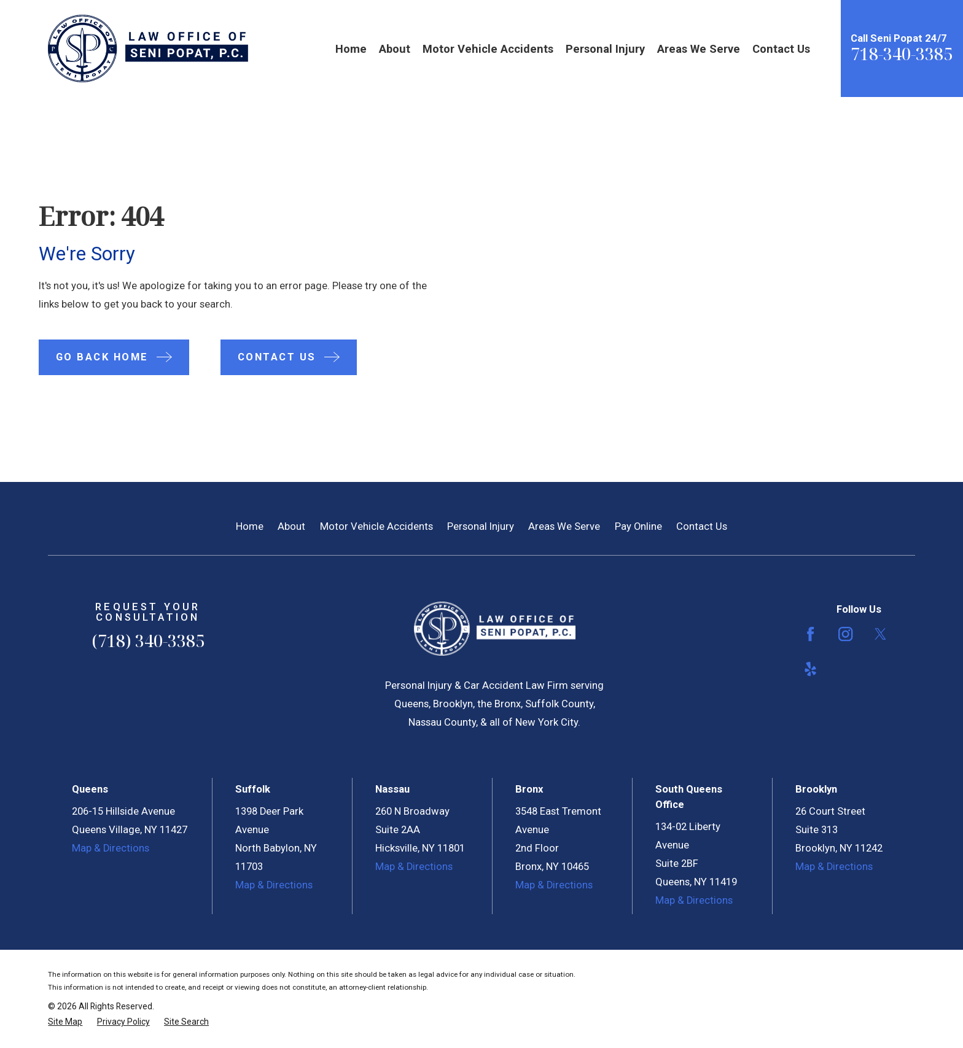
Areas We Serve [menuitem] (698, 48)
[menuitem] (65, 1022)
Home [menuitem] (351, 48)
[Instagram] (845, 634)
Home (249, 526)
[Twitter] (880, 634)
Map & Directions (110, 848)
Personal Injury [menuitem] (605, 48)
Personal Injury (480, 526)
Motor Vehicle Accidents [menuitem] (488, 48)
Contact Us (701, 526)
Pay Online (638, 526)
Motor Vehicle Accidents (376, 526)
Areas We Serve (564, 526)
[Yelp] (810, 669)
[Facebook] (810, 634)
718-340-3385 (902, 53)
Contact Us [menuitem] (781, 48)
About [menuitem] (394, 48)
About (291, 526)
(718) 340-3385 (148, 640)
